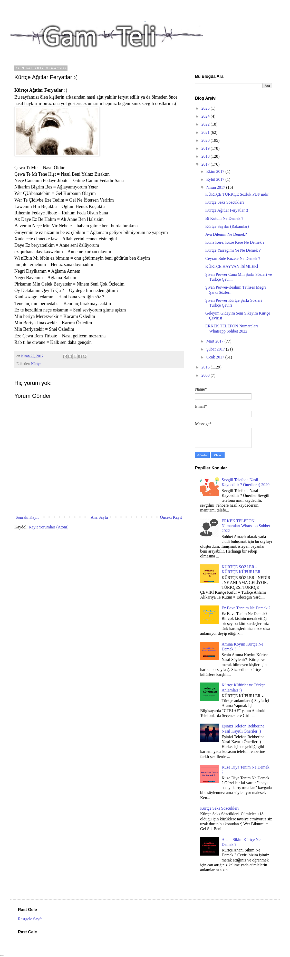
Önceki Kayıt (171, 517)
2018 (206, 156)
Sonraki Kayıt (27, 517)
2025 (206, 108)
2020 (206, 140)
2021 (206, 132)
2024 (206, 116)
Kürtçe (36, 364)
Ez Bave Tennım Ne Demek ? (245, 608)
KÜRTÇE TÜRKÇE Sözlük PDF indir (237, 194)
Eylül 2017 (216, 179)
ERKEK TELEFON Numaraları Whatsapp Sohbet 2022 (245, 526)
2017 (206, 164)
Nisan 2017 (216, 187)
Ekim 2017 (216, 171)
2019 (206, 148)
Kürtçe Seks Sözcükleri (224, 202)
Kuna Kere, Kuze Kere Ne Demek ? (235, 242)
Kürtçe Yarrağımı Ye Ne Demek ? (233, 250)
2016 (206, 367)
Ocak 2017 (215, 357)
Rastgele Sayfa (30, 919)
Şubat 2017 (216, 349)
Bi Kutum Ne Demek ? (224, 218)
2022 (206, 124)
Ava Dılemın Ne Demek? (226, 234)
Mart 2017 (215, 341)
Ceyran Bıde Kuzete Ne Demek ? (232, 258)
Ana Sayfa (99, 517)
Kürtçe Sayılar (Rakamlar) (227, 226)
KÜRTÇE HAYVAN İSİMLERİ (231, 266)
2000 (206, 375)
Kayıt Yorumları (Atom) (49, 527)
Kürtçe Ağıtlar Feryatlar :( (226, 210)
